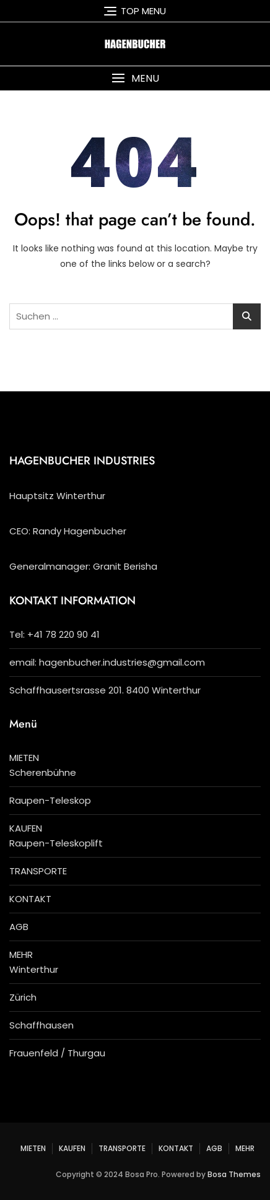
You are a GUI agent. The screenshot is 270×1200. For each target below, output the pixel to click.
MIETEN (24, 757)
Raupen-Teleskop (50, 800)
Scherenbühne (42, 772)
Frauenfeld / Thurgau (57, 1052)
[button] (135, 78)
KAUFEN (25, 828)
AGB (18, 926)
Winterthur (33, 969)
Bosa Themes (234, 1174)
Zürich (23, 997)
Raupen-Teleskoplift (56, 843)
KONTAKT (30, 898)
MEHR (21, 954)
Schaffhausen (41, 1025)
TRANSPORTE (38, 870)
